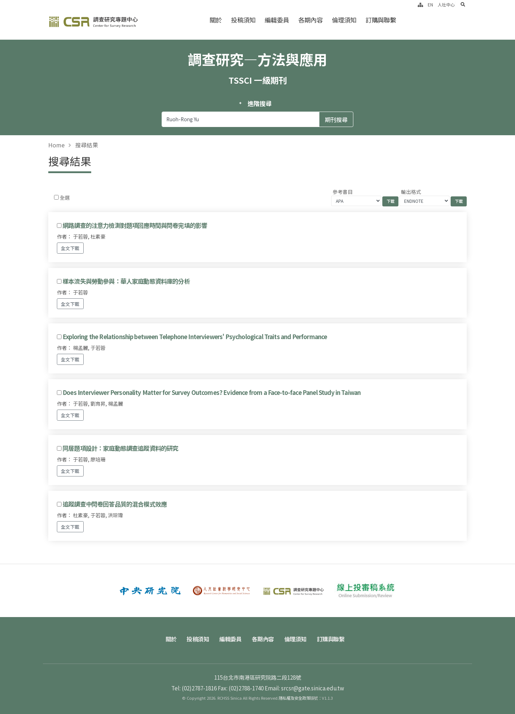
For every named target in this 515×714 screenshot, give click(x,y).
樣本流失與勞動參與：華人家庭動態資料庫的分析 (126, 281)
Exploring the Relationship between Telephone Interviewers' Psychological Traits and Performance (195, 336)
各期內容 (310, 19)
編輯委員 (277, 19)
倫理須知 (344, 19)
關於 (216, 19)
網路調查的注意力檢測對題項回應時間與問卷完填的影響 (135, 225)
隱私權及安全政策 (294, 698)
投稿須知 (243, 19)
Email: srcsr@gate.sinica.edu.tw (304, 688)
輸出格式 (411, 191)
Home (56, 145)
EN (430, 4)
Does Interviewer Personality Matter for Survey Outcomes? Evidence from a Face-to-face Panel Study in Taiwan (211, 392)
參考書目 (343, 191)
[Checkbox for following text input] (56, 197)
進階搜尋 (259, 103)
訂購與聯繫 (381, 19)
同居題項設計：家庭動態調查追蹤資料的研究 (120, 448)
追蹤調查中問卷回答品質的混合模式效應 (115, 504)
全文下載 (70, 248)
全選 (65, 197)
